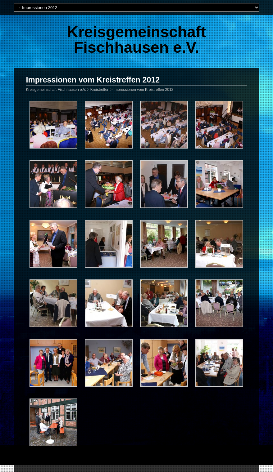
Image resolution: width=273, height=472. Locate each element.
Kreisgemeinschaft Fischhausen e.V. (136, 39)
